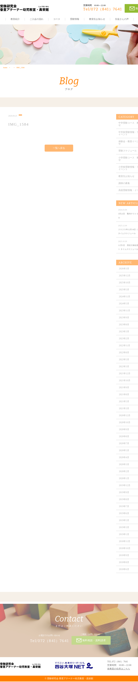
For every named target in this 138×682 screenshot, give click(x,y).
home (5, 68)
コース (56, 19)
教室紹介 (15, 19)
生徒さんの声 (122, 19)
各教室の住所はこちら (118, 669)
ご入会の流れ (36, 19)
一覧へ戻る (59, 150)
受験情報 (74, 19)
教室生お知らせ (97, 19)
